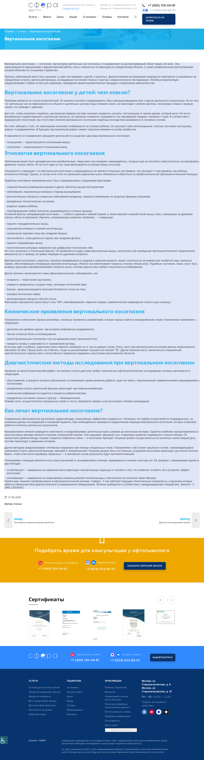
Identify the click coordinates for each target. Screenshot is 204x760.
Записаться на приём (40, 710)
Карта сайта (111, 725)
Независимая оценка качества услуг (116, 698)
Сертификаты (112, 720)
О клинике (73, 687)
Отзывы (107, 17)
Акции (73, 17)
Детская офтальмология (42, 705)
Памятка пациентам (115, 687)
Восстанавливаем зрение (43, 701)
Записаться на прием (155, 19)
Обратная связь (37, 714)
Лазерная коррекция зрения (44, 692)
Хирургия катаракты (40, 696)
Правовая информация (117, 716)
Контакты (123, 17)
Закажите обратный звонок (144, 566)
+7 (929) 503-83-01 (100, 569)
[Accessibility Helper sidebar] (4, 740)
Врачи (47, 17)
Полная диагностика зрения (44, 687)
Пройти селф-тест (121, 730)
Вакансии (110, 692)
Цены (60, 17)
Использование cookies (118, 711)
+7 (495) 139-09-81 (162, 6)
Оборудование (75, 710)
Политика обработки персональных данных (117, 706)
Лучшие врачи (75, 692)
